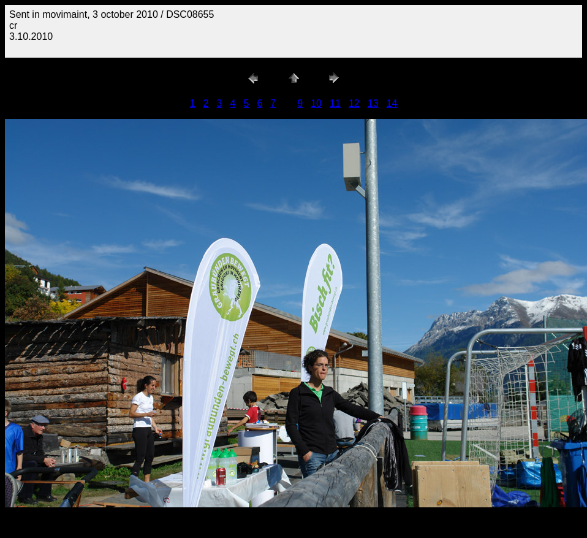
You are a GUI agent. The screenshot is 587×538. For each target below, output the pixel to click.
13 (373, 103)
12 (354, 103)
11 (335, 103)
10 (316, 103)
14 (392, 103)
